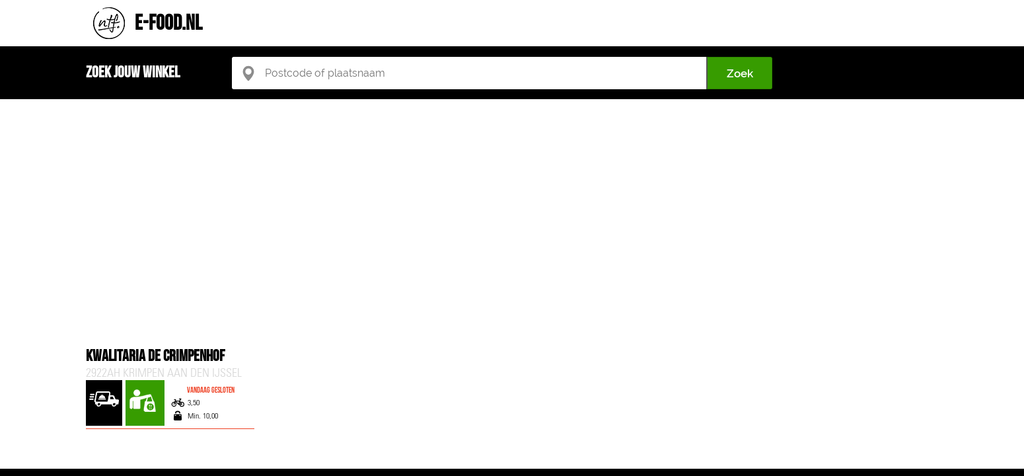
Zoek (740, 73)
